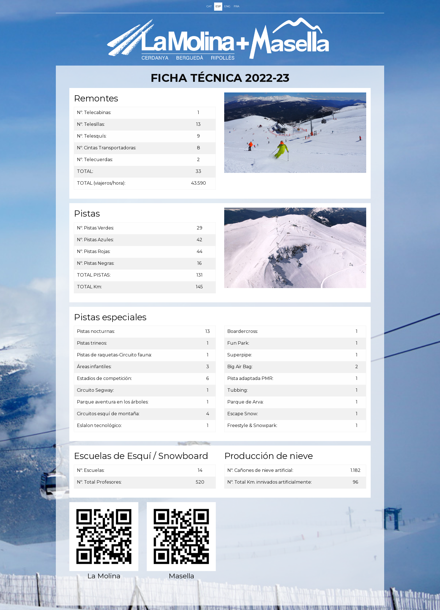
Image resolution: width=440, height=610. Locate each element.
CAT (209, 6)
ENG (227, 6)
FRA (236, 6)
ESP (218, 6)
